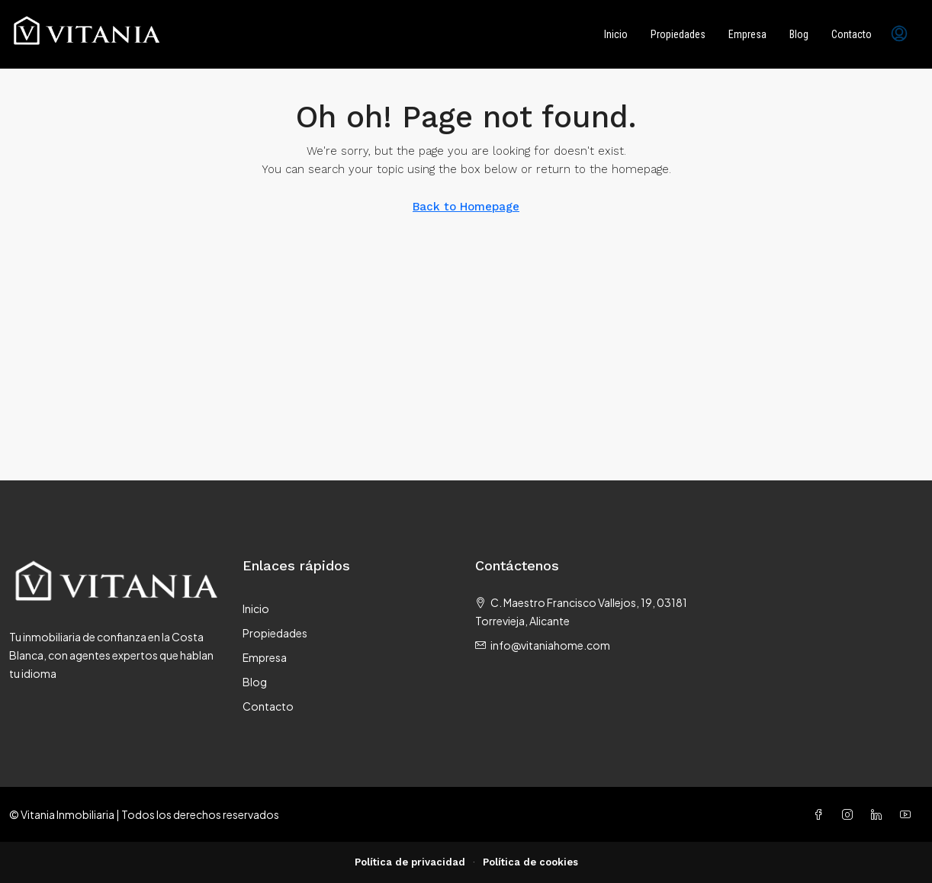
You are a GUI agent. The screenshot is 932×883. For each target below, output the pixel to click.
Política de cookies (530, 862)
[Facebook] (821, 814)
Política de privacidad (410, 862)
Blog (798, 34)
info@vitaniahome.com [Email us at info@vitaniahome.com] (550, 645)
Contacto (851, 34)
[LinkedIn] (879, 814)
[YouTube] (908, 814)
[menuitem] (899, 34)
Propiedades (678, 34)
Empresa (747, 34)
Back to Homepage (466, 207)
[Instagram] (850, 814)
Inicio (616, 34)
